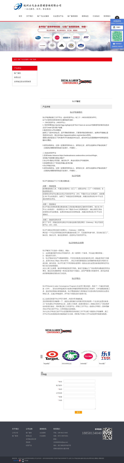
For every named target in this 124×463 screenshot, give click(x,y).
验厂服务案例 (73, 16)
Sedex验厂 (84, 363)
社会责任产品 (58, 16)
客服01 (116, 27)
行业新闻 (43, 436)
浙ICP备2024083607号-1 (62, 458)
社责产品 (29, 445)
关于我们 (29, 16)
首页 (20, 16)
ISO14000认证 (67, 363)
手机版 (26, 460)
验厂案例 (15, 436)
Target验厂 (46, 363)
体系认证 (17, 77)
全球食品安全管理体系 (22, 81)
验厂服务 (33, 59)
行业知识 (96, 16)
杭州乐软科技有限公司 (49, 458)
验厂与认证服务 (43, 16)
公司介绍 (15, 433)
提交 (78, 412)
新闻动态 (85, 16)
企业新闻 (43, 433)
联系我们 (107, 16)
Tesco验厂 (102, 363)
